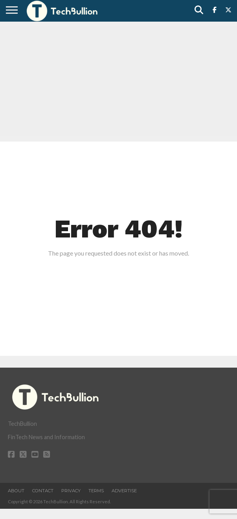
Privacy (71, 490)
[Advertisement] (118, 81)
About (16, 490)
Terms (96, 490)
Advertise (124, 490)
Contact (42, 490)
